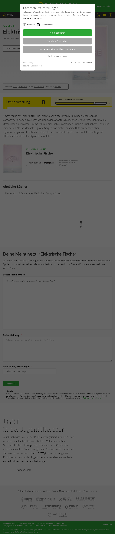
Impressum (75, 62)
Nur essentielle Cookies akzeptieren (57, 49)
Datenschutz (87, 62)
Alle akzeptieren (57, 32)
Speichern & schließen (57, 40)
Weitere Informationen (57, 56)
